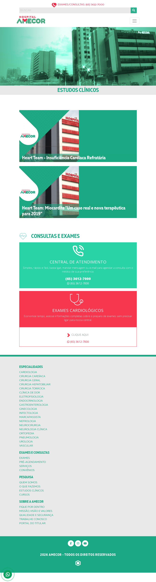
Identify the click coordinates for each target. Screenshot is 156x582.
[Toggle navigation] (134, 21)
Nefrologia (27, 421)
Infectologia (28, 413)
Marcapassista (30, 417)
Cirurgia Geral (30, 380)
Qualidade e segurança (36, 515)
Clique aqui (80, 335)
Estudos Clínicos (31, 490)
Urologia (26, 441)
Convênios (27, 470)
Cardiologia (28, 372)
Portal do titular (32, 523)
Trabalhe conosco (33, 519)
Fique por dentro (31, 506)
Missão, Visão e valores (35, 511)
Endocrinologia (31, 400)
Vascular (26, 445)
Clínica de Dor (29, 392)
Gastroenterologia (33, 404)
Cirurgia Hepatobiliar (34, 384)
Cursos (24, 494)
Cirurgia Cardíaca (32, 376)
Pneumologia (29, 437)
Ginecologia (28, 408)
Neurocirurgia (30, 425)
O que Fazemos (29, 486)
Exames (24, 457)
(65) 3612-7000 (78, 278)
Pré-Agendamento (32, 462)
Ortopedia (26, 433)
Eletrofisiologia (31, 396)
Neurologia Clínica (33, 429)
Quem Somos (28, 482)
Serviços (25, 466)
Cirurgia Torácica (32, 388)
